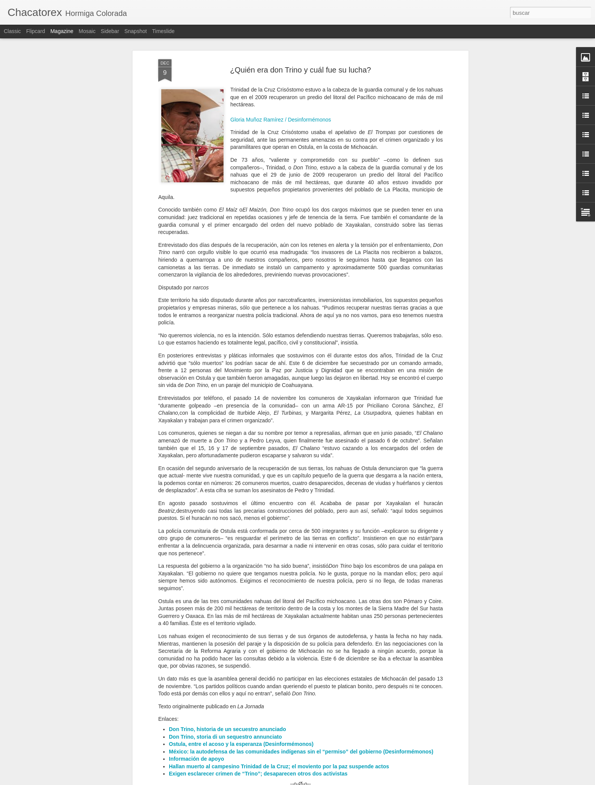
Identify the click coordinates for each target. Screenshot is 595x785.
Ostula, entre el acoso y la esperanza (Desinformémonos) (241, 656)
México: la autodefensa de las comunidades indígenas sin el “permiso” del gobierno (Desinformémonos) (301, 663)
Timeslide (163, 31)
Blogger (327, 781)
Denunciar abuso (352, 781)
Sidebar (110, 31)
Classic (12, 31)
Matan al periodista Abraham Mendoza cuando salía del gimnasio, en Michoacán (291, 695)
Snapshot (135, 31)
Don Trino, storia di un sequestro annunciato (225, 649)
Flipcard (35, 31)
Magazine (62, 31)
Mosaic (87, 31)
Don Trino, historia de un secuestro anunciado (227, 641)
